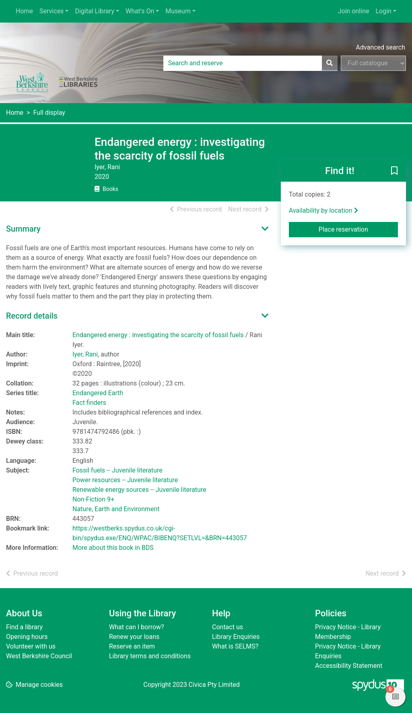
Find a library (24, 627)
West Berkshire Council (39, 656)
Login (383, 11)
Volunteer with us (31, 646)
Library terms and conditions (150, 656)
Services (51, 11)
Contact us (227, 627)
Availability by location (323, 210)
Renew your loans (134, 636)
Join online (353, 11)
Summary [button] (23, 229)
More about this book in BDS (113, 547)
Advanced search (380, 47)
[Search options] (373, 63)
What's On (140, 11)
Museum (177, 11)
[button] (394, 171)
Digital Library (94, 11)
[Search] (329, 63)
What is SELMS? (235, 646)
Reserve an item (132, 646)
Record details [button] (32, 316)
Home (24, 11)
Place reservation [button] (358, 228)
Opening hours (26, 636)
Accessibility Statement (348, 665)
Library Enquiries (236, 636)
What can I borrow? (136, 627)
